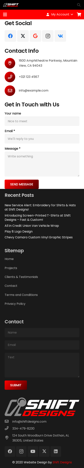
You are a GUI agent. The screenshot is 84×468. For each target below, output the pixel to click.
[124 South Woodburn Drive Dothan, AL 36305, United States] (8, 438)
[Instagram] (48, 36)
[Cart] (79, 14)
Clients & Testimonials (21, 277)
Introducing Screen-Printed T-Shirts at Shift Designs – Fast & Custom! (38, 217)
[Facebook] (10, 36)
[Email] (42, 139)
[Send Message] (22, 184)
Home (9, 259)
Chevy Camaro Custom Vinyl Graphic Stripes (39, 237)
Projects (11, 268)
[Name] (42, 332)
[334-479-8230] (8, 428)
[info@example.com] (12, 90)
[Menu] (5, 14)
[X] (23, 36)
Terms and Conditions (21, 295)
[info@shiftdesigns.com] (8, 421)
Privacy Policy (15, 304)
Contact (11, 286)
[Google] (35, 36)
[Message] (42, 164)
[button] (79, 5)
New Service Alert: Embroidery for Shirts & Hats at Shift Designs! (40, 207)
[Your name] (42, 121)
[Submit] (16, 385)
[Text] (42, 365)
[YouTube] (33, 451)
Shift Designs (62, 462)
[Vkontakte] (60, 36)
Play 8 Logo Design (19, 231)
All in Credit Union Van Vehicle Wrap (32, 225)
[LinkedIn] (55, 451)
